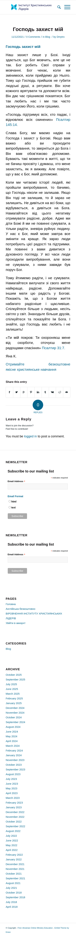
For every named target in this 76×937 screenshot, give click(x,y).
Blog (47, 36)
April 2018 (12, 906)
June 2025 (12, 688)
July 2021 (11, 887)
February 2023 (14, 802)
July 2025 (11, 684)
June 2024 (12, 731)
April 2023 (12, 793)
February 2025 (14, 698)
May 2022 (11, 845)
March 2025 (12, 693)
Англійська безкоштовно (20, 608)
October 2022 (14, 821)
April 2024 (12, 741)
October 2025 (14, 674)
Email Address (16, 481)
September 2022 (15, 826)
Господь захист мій (38, 29)
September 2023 (15, 769)
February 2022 (14, 854)
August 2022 (13, 830)
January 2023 (14, 807)
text (13, 507)
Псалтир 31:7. (53, 348)
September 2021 (15, 878)
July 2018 (11, 902)
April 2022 (12, 849)
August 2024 (13, 726)
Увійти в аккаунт (15, 623)
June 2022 (12, 840)
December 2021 (15, 864)
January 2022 (14, 859)
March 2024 (12, 745)
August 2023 (13, 774)
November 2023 (15, 759)
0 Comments (33, 36)
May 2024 (11, 736)
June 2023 (12, 783)
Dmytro (61, 36)
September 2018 (15, 897)
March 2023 (12, 797)
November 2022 (15, 816)
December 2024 (15, 707)
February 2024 (14, 750)
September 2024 (15, 722)
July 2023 (11, 778)
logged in (30, 436)
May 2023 (11, 788)
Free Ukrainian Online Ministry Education (35, 928)
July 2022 (11, 835)
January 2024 (14, 755)
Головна (11, 604)
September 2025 (15, 679)
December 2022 (15, 812)
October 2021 (14, 873)
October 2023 (14, 764)
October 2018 (14, 892)
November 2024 (15, 712)
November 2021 (15, 868)
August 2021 (13, 883)
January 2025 (14, 703)
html (13, 501)
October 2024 (14, 717)
